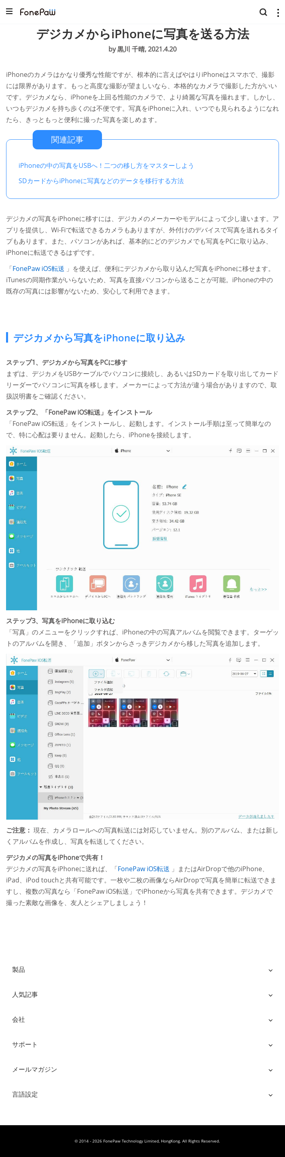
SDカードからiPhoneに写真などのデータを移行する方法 (101, 180)
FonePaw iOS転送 (39, 268)
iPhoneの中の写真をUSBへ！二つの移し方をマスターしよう (106, 165)
